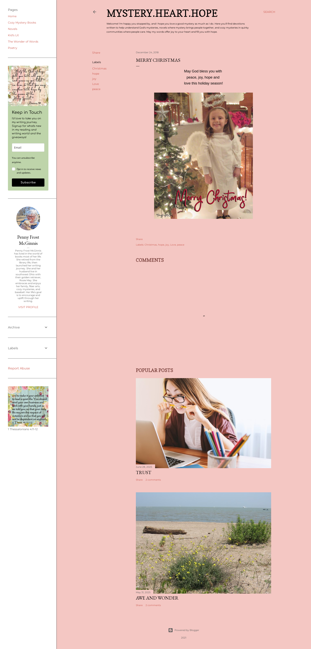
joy (94, 79)
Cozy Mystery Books (22, 22)
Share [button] (96, 52)
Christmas (99, 68)
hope (95, 73)
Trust (143, 472)
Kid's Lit (13, 35)
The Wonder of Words (23, 41)
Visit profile (28, 307)
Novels (12, 29)
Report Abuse (19, 368)
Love (95, 84)
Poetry (12, 48)
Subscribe (28, 182)
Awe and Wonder (157, 598)
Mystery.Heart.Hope (162, 13)
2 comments (153, 479)
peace (96, 89)
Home (12, 16)
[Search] (269, 12)
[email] (28, 147)
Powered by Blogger (183, 630)
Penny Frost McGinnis (28, 240)
